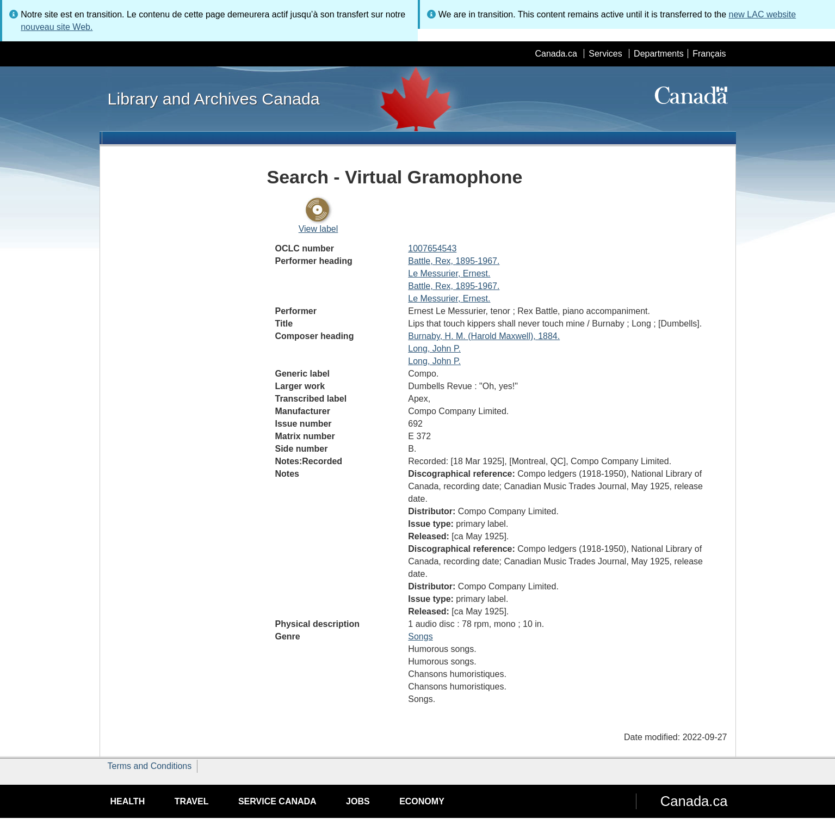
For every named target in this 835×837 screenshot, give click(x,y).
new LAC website (762, 14)
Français (709, 53)
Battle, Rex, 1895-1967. (453, 261)
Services (605, 53)
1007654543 (432, 248)
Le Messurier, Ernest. (449, 273)
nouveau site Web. (56, 27)
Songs (420, 636)
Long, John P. (434, 348)
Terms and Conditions (150, 766)
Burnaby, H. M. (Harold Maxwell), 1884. (484, 336)
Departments (659, 53)
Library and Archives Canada (214, 98)
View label (318, 228)
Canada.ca (556, 53)
